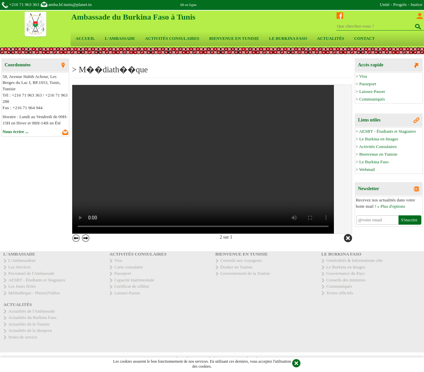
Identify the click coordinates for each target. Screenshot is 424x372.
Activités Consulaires (378, 146)
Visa (363, 76)
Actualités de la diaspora (30, 330)
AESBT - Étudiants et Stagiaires (387, 131)
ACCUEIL (85, 38)
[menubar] (225, 38)
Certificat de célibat (131, 286)
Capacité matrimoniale (134, 279)
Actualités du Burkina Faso (32, 317)
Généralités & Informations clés (354, 260)
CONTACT (364, 38)
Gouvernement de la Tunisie (245, 273)
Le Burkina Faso (374, 161)
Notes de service (22, 337)
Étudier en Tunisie (236, 266)
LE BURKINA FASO (288, 38)
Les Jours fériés (22, 286)
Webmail (367, 169)
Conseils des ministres (346, 279)
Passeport (367, 83)
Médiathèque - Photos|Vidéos (34, 292)
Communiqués (372, 99)
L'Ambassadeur (22, 260)
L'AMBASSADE (120, 38)
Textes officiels (339, 292)
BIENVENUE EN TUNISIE (234, 38)
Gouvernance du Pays (345, 273)
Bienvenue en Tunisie (378, 154)
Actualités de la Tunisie (29, 324)
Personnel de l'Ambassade (31, 273)
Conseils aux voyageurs (241, 260)
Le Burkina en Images (378, 138)
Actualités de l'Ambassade (31, 311)
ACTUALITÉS (330, 38)
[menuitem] (85, 38)
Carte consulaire (128, 266)
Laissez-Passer (372, 91)
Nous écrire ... (15, 131)
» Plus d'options (391, 206)
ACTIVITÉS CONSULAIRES (172, 38)
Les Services (19, 266)
